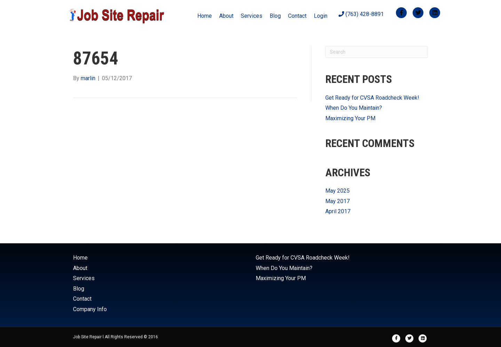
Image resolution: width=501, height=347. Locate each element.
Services (251, 16)
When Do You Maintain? (353, 108)
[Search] (376, 52)
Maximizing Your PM (350, 118)
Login (320, 16)
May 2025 (337, 190)
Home (204, 16)
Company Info (90, 309)
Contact (297, 16)
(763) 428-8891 (361, 14)
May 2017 (337, 201)
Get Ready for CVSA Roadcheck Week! (372, 97)
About (226, 16)
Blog (275, 16)
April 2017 (337, 211)
